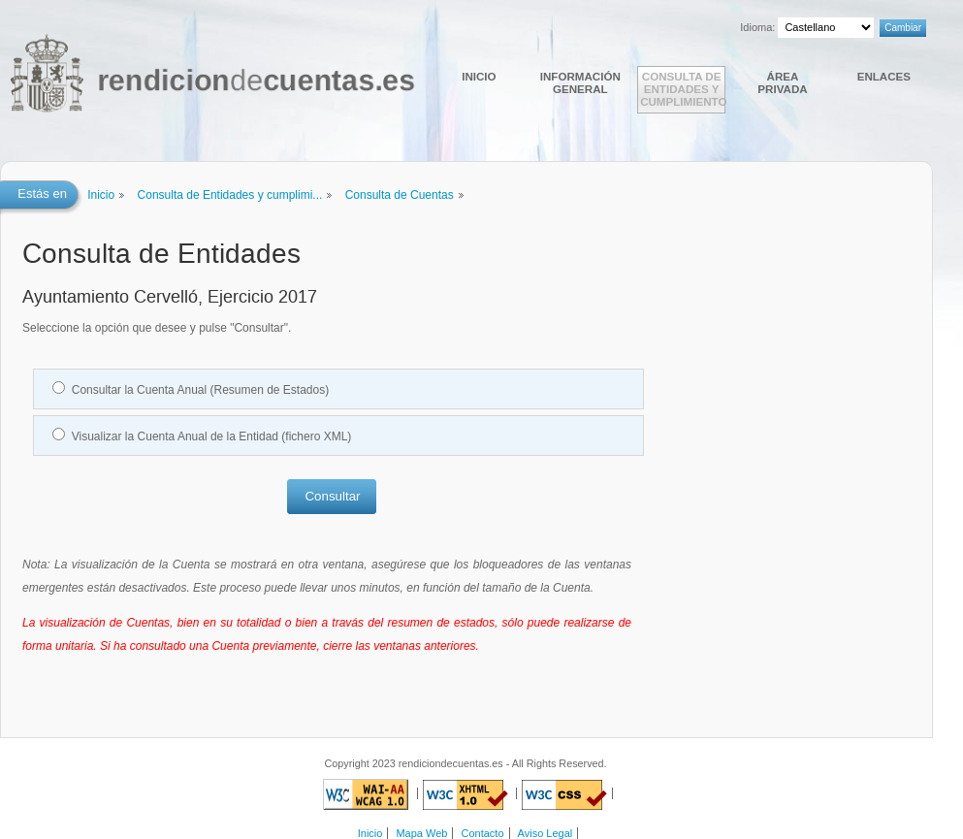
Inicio (479, 76)
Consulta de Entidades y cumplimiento (682, 89)
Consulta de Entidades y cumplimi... (230, 195)
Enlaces (884, 76)
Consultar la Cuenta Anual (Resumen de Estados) (200, 390)
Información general (580, 82)
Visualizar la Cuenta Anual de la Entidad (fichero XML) (212, 436)
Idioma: (757, 27)
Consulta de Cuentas (399, 195)
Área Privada (782, 82)
